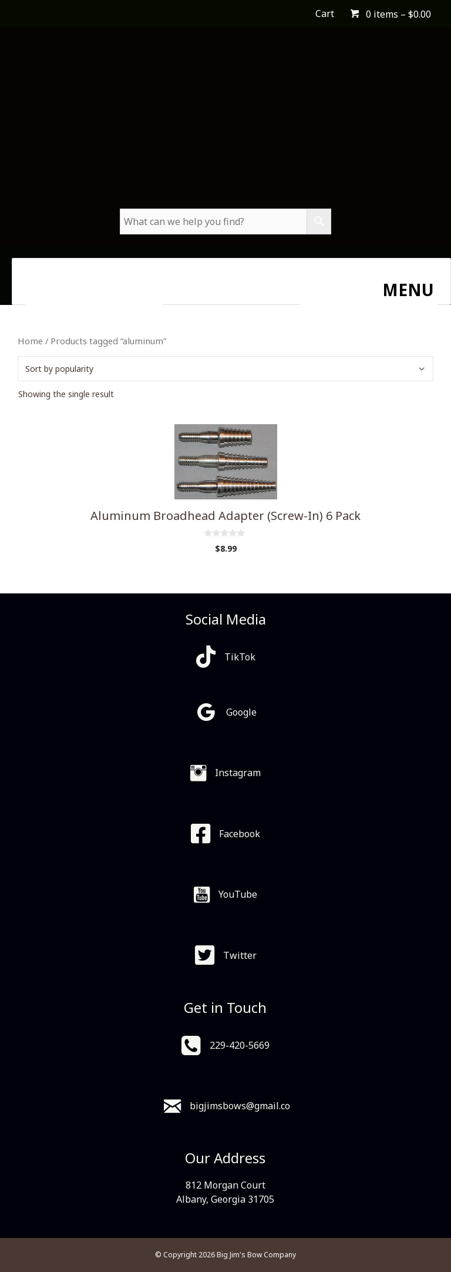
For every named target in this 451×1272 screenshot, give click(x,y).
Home (30, 341)
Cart (324, 13)
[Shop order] (225, 368)
